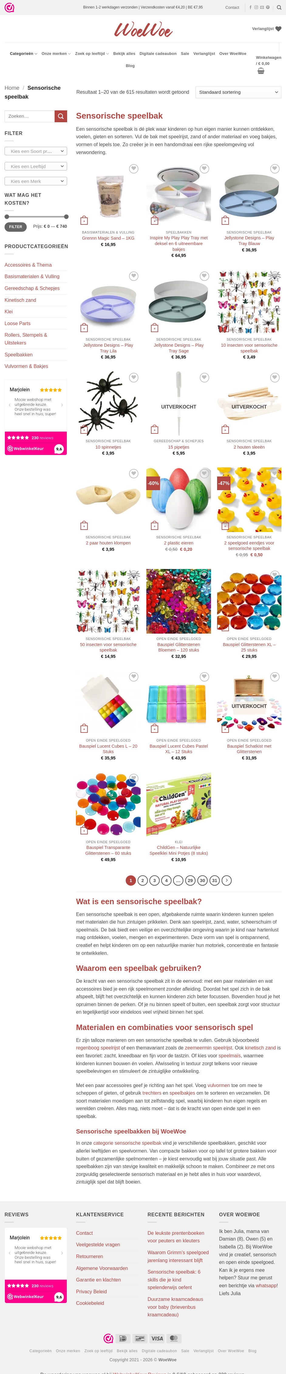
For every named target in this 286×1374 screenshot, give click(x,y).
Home (12, 88)
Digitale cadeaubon (158, 53)
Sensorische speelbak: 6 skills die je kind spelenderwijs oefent (174, 1279)
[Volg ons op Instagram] (256, 7)
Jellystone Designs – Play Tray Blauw (249, 240)
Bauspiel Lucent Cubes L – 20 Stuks (108, 749)
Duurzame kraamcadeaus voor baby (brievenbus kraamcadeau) (175, 1307)
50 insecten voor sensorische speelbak (108, 647)
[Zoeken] (279, 7)
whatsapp (266, 1285)
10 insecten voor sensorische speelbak (249, 348)
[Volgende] (227, 880)
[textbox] (34, 151)
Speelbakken (19, 354)
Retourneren (89, 1256)
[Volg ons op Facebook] (250, 7)
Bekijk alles (124, 53)
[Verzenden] (61, 116)
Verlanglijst (204, 53)
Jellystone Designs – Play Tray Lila (108, 348)
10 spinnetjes (108, 447)
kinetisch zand (260, 1047)
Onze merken (56, 54)
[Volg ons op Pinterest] (268, 7)
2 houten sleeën (249, 447)
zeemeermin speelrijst (208, 1047)
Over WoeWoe (232, 53)
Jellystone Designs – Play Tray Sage (179, 348)
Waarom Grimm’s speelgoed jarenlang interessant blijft (178, 1256)
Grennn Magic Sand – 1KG (108, 238)
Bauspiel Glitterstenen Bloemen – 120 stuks (178, 647)
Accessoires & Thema (28, 265)
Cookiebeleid (90, 1303)
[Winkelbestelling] (238, 92)
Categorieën (23, 54)
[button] (268, 64)
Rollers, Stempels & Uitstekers (26, 338)
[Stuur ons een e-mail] (262, 7)
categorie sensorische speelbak (127, 1143)
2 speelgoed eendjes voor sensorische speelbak (249, 546)
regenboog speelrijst (98, 1047)
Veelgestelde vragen (98, 1244)
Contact (232, 7)
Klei (9, 311)
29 (190, 880)
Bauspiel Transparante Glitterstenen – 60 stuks (108, 850)
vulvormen (219, 1085)
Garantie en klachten (98, 1279)
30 (202, 880)
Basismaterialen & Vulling (32, 276)
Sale (185, 53)
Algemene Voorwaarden (102, 1268)
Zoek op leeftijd (92, 54)
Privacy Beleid (91, 1291)
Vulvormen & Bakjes (26, 366)
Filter (15, 227)
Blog (130, 65)
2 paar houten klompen (108, 543)
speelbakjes (182, 1093)
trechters (151, 1093)
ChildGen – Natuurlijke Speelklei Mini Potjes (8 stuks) (179, 850)
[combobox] (36, 151)
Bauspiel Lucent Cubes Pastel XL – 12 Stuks (179, 749)
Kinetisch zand (20, 300)
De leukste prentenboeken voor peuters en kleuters (176, 1237)
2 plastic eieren (178, 543)
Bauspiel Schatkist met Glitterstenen (249, 749)
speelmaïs (230, 1055)
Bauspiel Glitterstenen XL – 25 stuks (249, 647)
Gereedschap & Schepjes (32, 288)
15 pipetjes (178, 447)
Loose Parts (17, 323)
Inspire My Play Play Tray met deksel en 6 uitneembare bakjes (179, 243)
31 (214, 880)
